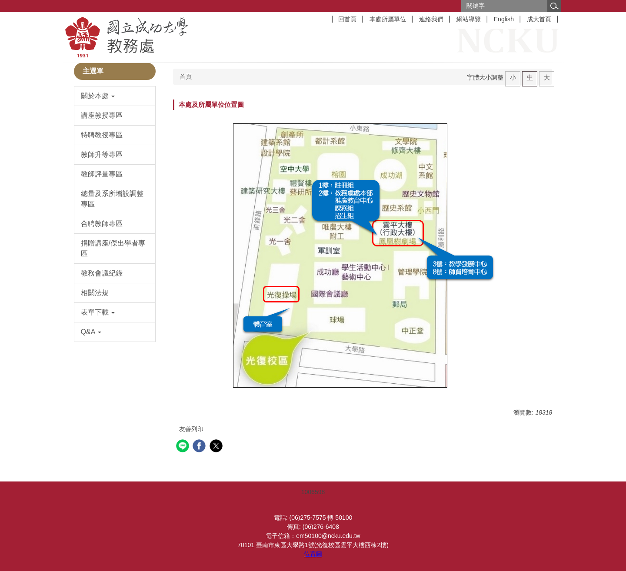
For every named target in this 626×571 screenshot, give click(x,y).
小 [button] (513, 77)
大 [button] (547, 77)
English (504, 19)
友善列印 (191, 428)
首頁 (186, 76)
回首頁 (347, 19)
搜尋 (554, 6)
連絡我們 (431, 19)
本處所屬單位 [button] (388, 19)
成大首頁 (539, 19)
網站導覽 (468, 19)
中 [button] (530, 77)
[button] (115, 96)
